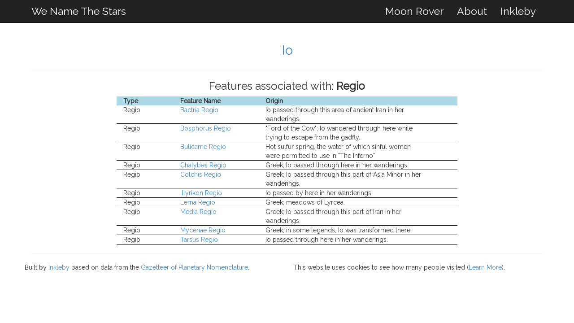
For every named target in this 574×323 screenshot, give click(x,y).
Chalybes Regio (203, 165)
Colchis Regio (200, 174)
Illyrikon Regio (201, 192)
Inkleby (518, 11)
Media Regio (198, 211)
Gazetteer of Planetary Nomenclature (194, 267)
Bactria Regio (199, 109)
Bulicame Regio (203, 146)
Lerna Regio (197, 202)
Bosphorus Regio (205, 128)
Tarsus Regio (199, 239)
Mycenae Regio (203, 230)
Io (287, 50)
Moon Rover (414, 11)
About (472, 11)
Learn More (485, 267)
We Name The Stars (78, 11)
